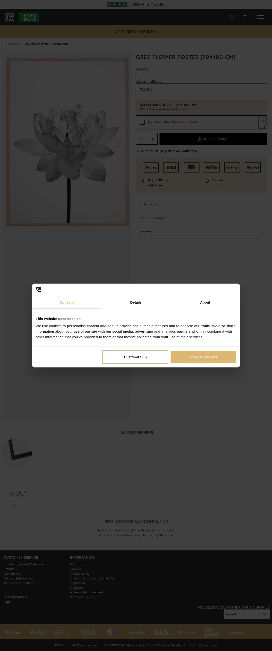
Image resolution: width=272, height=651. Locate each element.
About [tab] (205, 302)
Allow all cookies (203, 357)
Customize (135, 357)
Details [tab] (136, 302)
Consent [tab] (67, 302)
